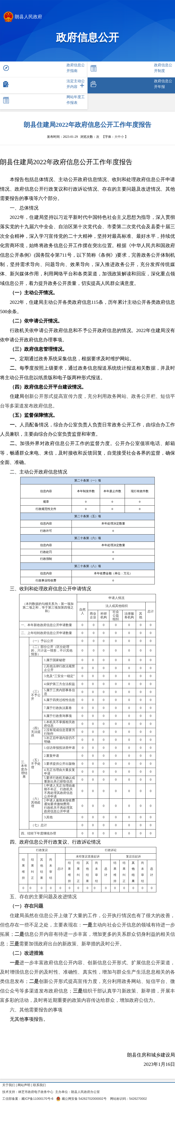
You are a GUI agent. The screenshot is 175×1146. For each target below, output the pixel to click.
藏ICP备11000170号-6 (37, 1098)
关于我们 (8, 1085)
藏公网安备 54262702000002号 (81, 1098)
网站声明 (24, 1085)
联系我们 (39, 1085)
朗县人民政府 (22, 17)
